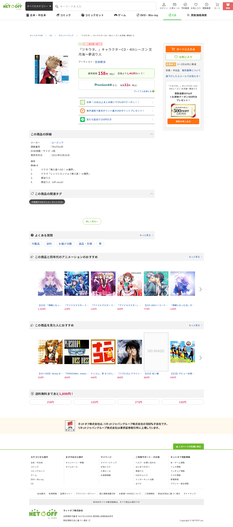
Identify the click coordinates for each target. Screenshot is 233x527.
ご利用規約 (149, 493)
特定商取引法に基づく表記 (75, 520)
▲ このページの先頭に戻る (188, 446)
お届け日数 (65, 243)
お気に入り (196, 8)
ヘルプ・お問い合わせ (146, 462)
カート (217, 8)
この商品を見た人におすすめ (118, 325)
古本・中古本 (38, 15)
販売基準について (191, 70)
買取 (228, 8)
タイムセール (72, 466)
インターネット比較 (145, 479)
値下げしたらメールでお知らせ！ (183, 76)
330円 (182, 402)
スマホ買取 (176, 475)
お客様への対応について (130, 493)
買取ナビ (140, 471)
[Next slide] (200, 289)
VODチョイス (142, 475)
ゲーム (122, 15)
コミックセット (94, 15)
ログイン (164, 8)
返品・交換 (85, 243)
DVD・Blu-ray (149, 15)
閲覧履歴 (207, 8)
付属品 (36, 243)
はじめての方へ (143, 466)
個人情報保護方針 (107, 493)
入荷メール (174, 8)
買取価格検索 (197, 15)
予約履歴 (185, 8)
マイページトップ (109, 462)
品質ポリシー (66, 493)
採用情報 (53, 493)
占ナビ (139, 483)
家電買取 (175, 479)
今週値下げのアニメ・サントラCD (47, 201)
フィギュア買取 (178, 471)
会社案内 (41, 493)
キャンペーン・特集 (75, 462)
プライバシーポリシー (86, 493)
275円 (138, 402)
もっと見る (145, 235)
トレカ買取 (176, 466)
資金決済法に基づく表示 (169, 493)
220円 (94, 402)
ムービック (57, 142)
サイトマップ (190, 493)
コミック (65, 15)
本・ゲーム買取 (178, 462)
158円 (50, 402)
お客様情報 (106, 475)
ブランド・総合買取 (180, 483)
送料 (49, 243)
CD (174, 15)
